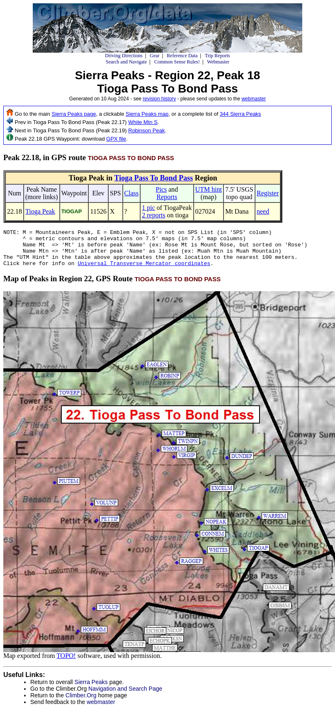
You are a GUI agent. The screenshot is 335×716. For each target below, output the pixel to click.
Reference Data (182, 55)
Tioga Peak (40, 211)
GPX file (116, 139)
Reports (167, 196)
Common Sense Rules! (177, 62)
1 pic (148, 207)
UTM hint (208, 189)
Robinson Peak (146, 130)
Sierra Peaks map (147, 114)
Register (268, 193)
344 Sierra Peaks (240, 114)
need (263, 211)
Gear (154, 55)
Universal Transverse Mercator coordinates (144, 270)
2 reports (153, 215)
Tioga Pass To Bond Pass (153, 178)
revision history (159, 99)
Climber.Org (81, 702)
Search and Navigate (126, 62)
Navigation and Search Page (125, 696)
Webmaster (218, 62)
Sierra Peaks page (74, 114)
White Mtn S (143, 122)
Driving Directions (123, 55)
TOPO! (66, 663)
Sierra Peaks (91, 689)
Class (131, 193)
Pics (161, 189)
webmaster (253, 99)
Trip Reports (217, 55)
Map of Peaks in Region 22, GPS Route (112, 286)
